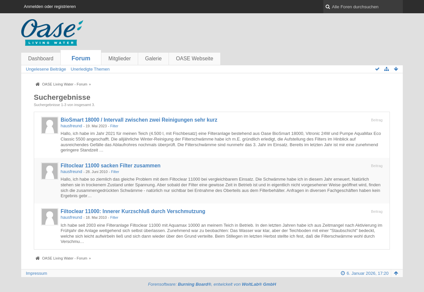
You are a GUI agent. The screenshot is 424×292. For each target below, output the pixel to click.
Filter (114, 126)
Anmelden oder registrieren (50, 6)
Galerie (153, 58)
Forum (81, 58)
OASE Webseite (194, 58)
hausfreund (71, 125)
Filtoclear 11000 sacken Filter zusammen (111, 165)
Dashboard (40, 58)
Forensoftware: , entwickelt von (212, 284)
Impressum (36, 273)
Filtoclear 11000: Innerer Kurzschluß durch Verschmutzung (133, 211)
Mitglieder (119, 58)
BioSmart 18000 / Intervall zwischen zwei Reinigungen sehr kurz (139, 120)
